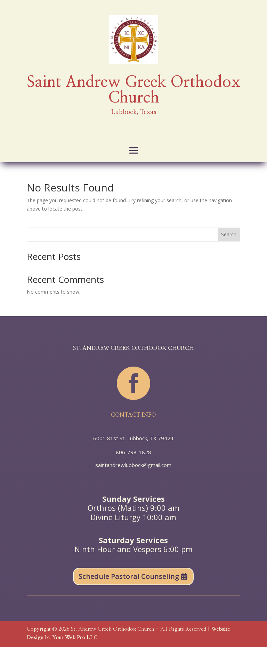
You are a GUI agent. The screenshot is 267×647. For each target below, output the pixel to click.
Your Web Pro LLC (74, 637)
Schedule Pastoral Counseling (129, 576)
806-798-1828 (133, 452)
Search (228, 234)
